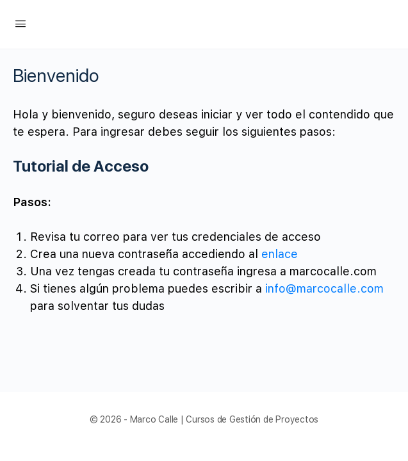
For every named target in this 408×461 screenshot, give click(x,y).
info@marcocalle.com (324, 288)
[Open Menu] (20, 23)
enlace (279, 254)
